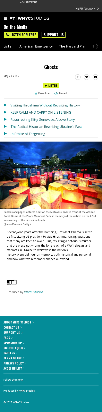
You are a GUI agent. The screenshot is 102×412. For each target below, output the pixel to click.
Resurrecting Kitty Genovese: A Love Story (42, 119)
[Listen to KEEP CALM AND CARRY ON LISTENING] (7, 112)
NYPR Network (87, 8)
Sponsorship (13, 342)
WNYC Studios (33, 292)
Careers (10, 353)
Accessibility (13, 368)
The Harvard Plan (72, 46)
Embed (60, 93)
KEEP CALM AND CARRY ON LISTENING (40, 112)
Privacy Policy (14, 363)
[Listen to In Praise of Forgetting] (7, 133)
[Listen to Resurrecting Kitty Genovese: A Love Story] (7, 119)
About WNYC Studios (18, 322)
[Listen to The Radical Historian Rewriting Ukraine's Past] (7, 126)
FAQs (7, 337)
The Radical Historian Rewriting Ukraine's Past (46, 126)
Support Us (53, 34)
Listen (9, 46)
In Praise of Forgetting (27, 134)
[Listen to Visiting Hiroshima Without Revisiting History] (7, 105)
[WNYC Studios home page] (34, 18)
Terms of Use (13, 358)
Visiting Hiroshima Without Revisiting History (45, 105)
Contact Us (12, 327)
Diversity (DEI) (14, 348)
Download (43, 93)
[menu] (5, 19)
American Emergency (36, 46)
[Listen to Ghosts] (51, 85)
